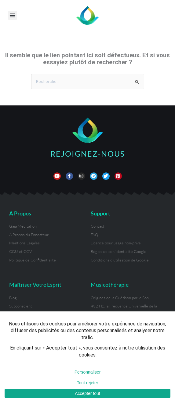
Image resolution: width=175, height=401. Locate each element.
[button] (12, 15)
